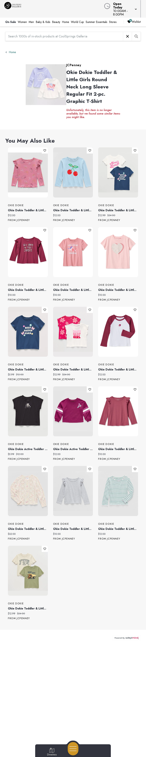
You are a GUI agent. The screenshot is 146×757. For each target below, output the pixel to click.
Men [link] (31, 18)
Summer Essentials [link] (96, 18)
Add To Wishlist (44, 147)
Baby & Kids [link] (43, 18)
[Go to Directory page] (51, 752)
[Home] (55, 7)
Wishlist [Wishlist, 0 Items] (134, 18)
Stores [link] (113, 18)
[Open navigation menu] (73, 748)
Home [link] (65, 18)
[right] (120, 18)
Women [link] (22, 18)
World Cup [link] (77, 18)
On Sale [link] (10, 18)
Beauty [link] (56, 18)
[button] (129, 7)
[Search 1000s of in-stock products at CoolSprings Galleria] (64, 32)
